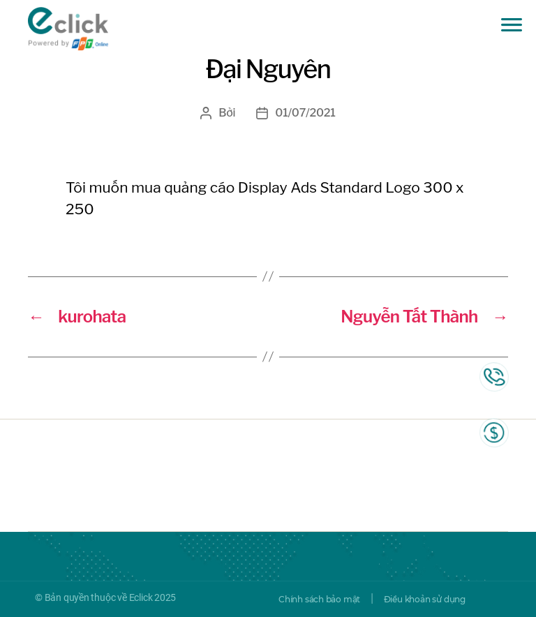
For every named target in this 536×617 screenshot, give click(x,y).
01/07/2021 (305, 112)
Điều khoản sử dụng (425, 599)
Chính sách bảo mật (319, 599)
